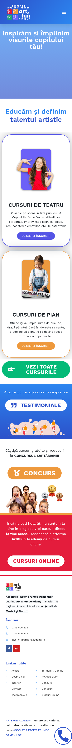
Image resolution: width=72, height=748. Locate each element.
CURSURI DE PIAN (36, 315)
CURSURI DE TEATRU (36, 205)
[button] (64, 12)
